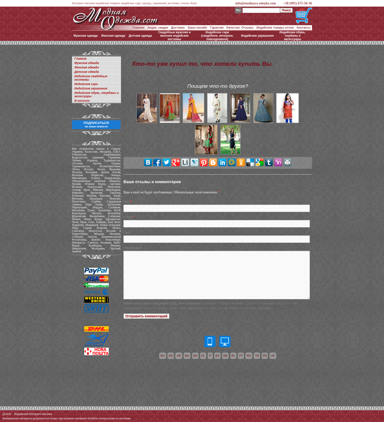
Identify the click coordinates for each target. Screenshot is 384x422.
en (171, 355)
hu (195, 355)
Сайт (126, 232)
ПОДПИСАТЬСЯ (96, 124)
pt (241, 355)
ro (249, 355)
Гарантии (217, 27)
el (203, 355)
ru (162, 355)
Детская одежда (140, 35)
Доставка (178, 27)
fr (265, 355)
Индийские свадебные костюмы (90, 78)
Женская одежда (113, 35)
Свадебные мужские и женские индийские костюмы (174, 36)
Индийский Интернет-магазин (33, 414)
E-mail (127, 217)
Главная (138, 27)
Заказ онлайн (197, 27)
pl (233, 355)
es (217, 355)
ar (179, 355)
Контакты (304, 27)
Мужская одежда (85, 35)
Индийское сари (86, 84)
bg (187, 355)
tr (257, 355)
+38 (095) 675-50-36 (297, 3)
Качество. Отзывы (240, 27)
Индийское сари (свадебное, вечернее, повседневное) (217, 36)
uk (273, 355)
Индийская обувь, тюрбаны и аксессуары (292, 36)
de (225, 355)
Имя (126, 201)
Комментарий (132, 248)
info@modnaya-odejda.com (255, 3)
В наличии (82, 100)
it (210, 355)
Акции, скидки (157, 27)
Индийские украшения (257, 35)
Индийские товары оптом (275, 27)
